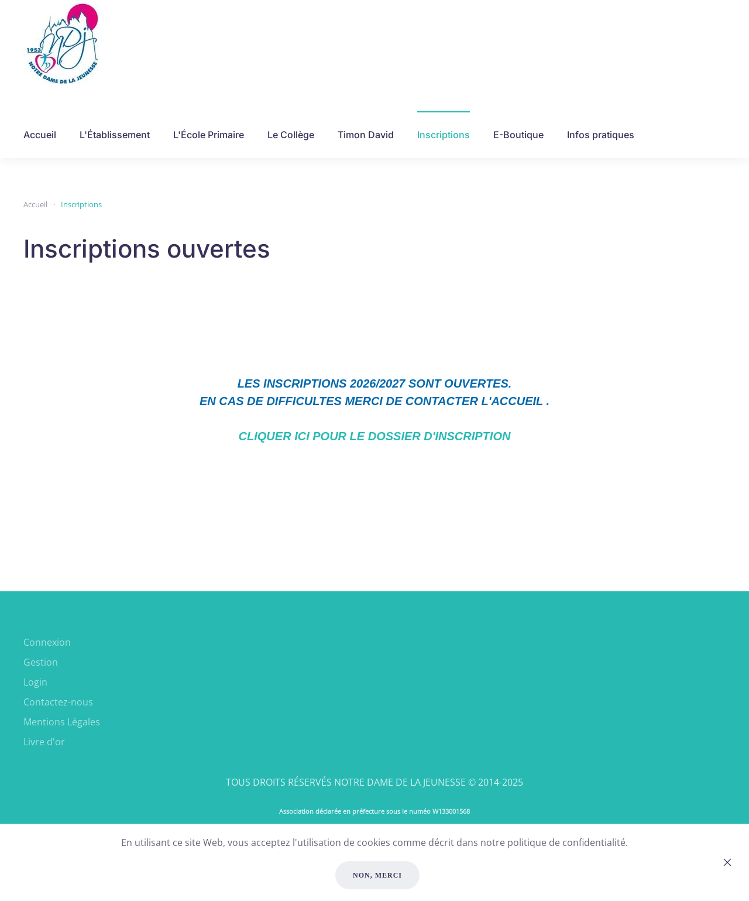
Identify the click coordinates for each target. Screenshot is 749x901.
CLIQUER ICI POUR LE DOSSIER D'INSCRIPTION (375, 436)
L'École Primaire (208, 135)
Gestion (40, 662)
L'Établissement (115, 135)
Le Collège (290, 135)
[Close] (727, 862)
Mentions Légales (61, 721)
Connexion (47, 642)
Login (35, 682)
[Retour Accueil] (62, 44)
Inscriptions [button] (443, 135)
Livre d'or (44, 741)
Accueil (39, 135)
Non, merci (377, 875)
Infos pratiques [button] (600, 135)
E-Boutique (518, 135)
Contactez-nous (58, 702)
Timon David (366, 135)
